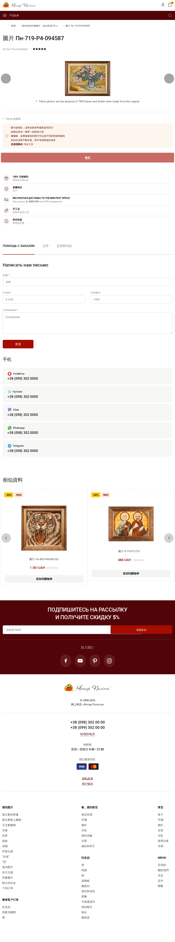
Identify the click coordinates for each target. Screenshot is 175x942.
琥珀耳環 (86, 819)
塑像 (84, 901)
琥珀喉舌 (86, 912)
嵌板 (5, 846)
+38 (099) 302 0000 (22, 382)
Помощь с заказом (19, 246)
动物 (5, 851)
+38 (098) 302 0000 (22, 400)
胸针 (84, 830)
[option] (46, 249)
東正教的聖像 (10, 819)
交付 (160, 885)
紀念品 (6, 912)
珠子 (160, 819)
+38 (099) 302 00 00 (87, 732)
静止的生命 (9, 888)
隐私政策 (87, 783)
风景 (5, 840)
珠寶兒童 (163, 846)
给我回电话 (87, 739)
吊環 (84, 846)
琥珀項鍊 (86, 840)
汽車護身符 (88, 906)
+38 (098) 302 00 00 (87, 727)
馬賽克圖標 (9, 917)
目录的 (162, 870)
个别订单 (7, 893)
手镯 (84, 825)
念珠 (160, 835)
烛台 (84, 917)
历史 (160, 880)
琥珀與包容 (88, 896)
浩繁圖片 (7, 882)
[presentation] (6, 79)
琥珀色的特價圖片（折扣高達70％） (41, 25)
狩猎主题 (7, 856)
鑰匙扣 (85, 891)
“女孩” (5, 861)
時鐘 (84, 875)
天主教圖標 (9, 830)
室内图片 (7, 872)
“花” (4, 867)
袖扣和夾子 (88, 851)
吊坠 (84, 835)
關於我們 (163, 875)
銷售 (13, 25)
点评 (46, 246)
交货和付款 (64, 246)
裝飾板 (85, 885)
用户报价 (87, 789)
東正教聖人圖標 (11, 825)
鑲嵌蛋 (85, 922)
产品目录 (11, 15)
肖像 (5, 835)
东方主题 (7, 877)
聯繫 (160, 891)
